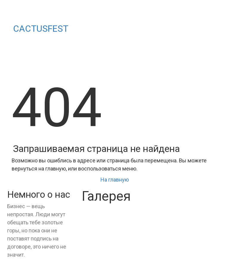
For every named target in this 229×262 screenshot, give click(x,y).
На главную (114, 179)
